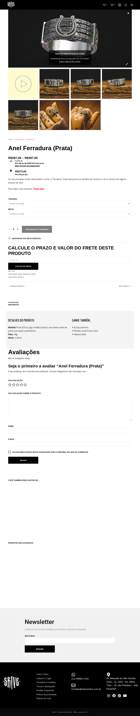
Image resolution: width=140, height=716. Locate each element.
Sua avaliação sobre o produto (25, 393)
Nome (11, 426)
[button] (105, 4)
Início (10, 139)
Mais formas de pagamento (27, 166)
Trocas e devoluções (45, 686)
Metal (11, 209)
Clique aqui (38, 188)
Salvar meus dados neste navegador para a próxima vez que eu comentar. (50, 452)
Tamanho (12, 199)
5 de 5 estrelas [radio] (25, 384)
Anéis (20, 274)
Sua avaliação (16, 380)
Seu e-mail (70, 639)
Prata (33, 274)
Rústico (21, 277)
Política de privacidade (46, 694)
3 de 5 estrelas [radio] (17, 384)
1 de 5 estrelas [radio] (9, 384)
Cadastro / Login (43, 678)
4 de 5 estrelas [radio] (21, 384)
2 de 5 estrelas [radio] (13, 384)
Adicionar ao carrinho (37, 229)
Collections (19, 139)
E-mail (11, 439)
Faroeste (30, 139)
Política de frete (43, 698)
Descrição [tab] (13, 305)
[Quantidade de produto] (13, 229)
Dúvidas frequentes (45, 690)
